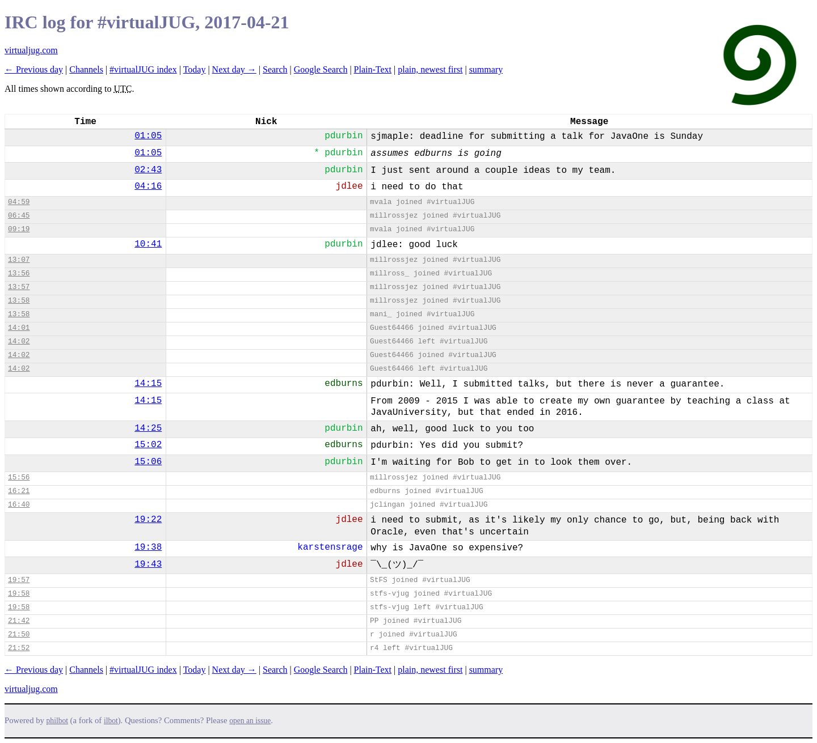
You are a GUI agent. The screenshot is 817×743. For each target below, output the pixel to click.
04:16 (148, 186)
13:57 (19, 287)
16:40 (19, 504)
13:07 (19, 260)
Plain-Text (372, 69)
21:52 (19, 648)
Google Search (321, 69)
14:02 (19, 341)
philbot (57, 720)
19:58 (19, 593)
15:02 (148, 445)
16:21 (19, 491)
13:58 (19, 300)
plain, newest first (430, 69)
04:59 (19, 202)
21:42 (19, 621)
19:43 (148, 564)
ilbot (111, 720)
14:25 (148, 428)
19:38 (148, 547)
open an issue (250, 720)
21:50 (19, 634)
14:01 (19, 328)
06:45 (19, 215)
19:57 (19, 580)
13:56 (19, 273)
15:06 (148, 462)
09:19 (19, 229)
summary (486, 69)
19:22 (148, 520)
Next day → (234, 69)
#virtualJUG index (143, 69)
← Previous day (34, 69)
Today (194, 69)
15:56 (19, 477)
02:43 (148, 170)
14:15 (148, 384)
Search (275, 69)
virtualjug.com (31, 50)
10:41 (148, 244)
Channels (86, 69)
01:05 (148, 136)
